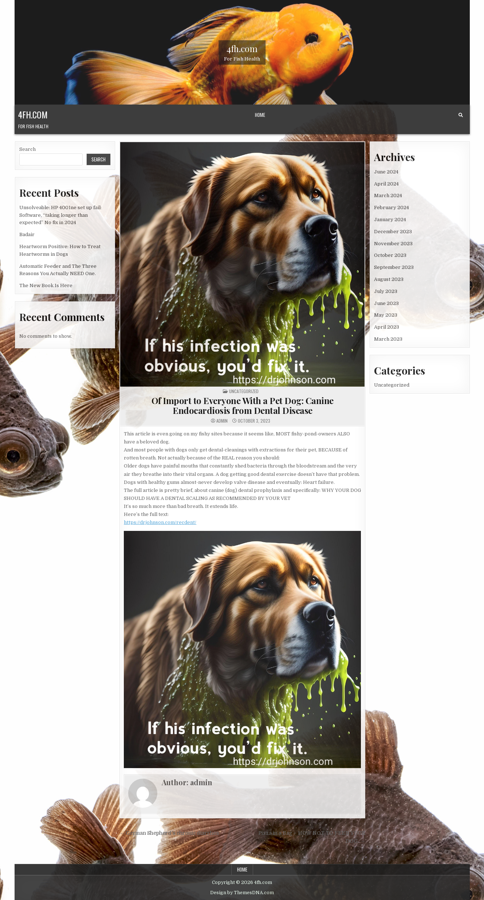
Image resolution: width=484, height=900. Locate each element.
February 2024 (391, 207)
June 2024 (386, 172)
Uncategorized (244, 391)
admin (222, 421)
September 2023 (394, 267)
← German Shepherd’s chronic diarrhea (169, 833)
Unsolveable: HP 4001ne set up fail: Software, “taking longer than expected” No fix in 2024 (60, 215)
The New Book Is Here (45, 285)
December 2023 (393, 231)
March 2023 (388, 339)
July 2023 (385, 291)
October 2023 (390, 255)
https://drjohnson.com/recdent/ (160, 522)
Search (27, 149)
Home (260, 114)
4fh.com (242, 48)
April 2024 (386, 184)
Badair (27, 234)
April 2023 (386, 327)
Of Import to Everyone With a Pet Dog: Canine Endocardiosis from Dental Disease (243, 405)
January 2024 (390, 219)
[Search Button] (460, 115)
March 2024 (388, 195)
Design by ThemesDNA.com (242, 892)
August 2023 (389, 279)
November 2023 (393, 243)
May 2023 (385, 315)
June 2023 (386, 303)
